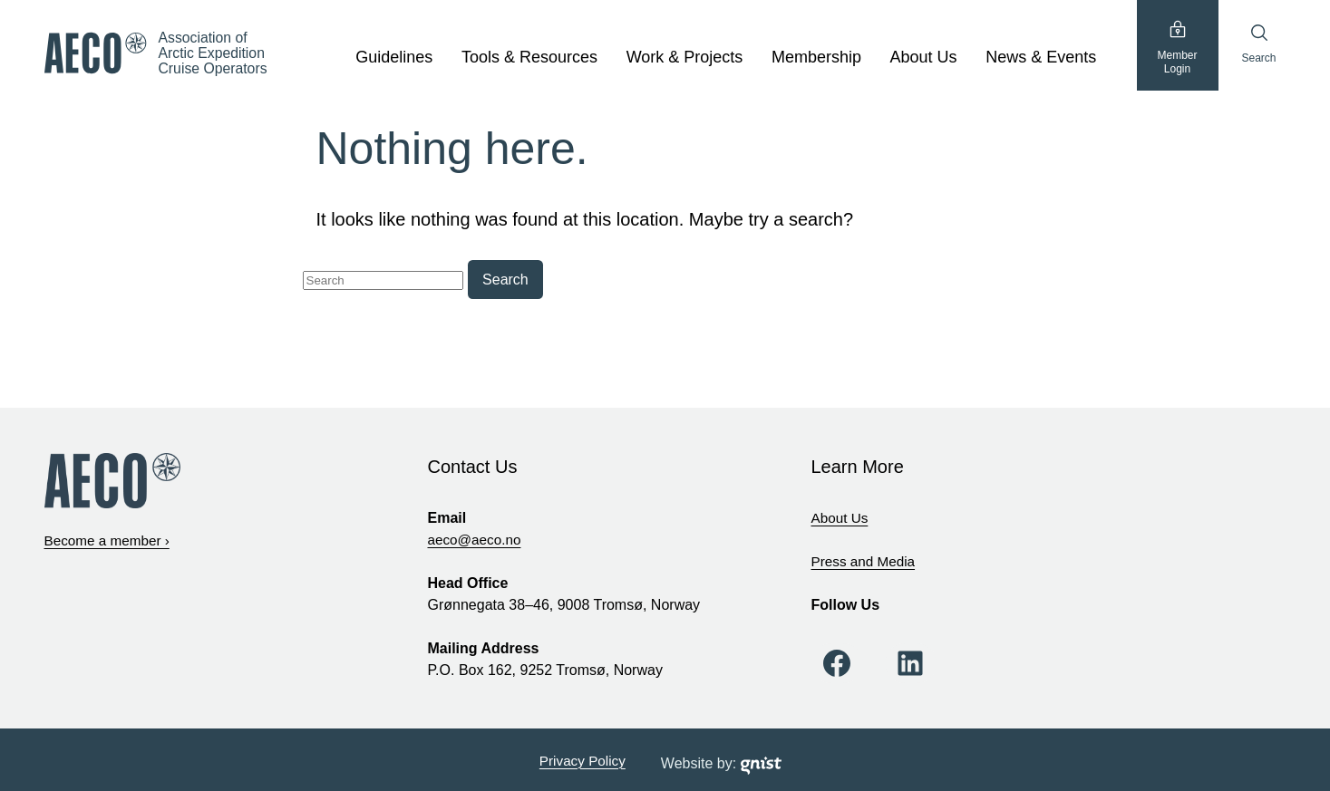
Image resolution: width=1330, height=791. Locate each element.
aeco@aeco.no (477, 538)
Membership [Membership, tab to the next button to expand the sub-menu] (816, 57)
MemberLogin (1177, 50)
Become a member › (110, 539)
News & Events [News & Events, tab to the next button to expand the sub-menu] (1040, 57)
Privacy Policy (583, 759)
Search (1258, 43)
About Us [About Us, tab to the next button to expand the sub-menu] (923, 57)
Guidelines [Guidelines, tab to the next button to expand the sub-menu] (393, 57)
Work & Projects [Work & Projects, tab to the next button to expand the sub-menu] (684, 57)
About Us (841, 517)
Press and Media (865, 560)
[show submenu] (442, 58)
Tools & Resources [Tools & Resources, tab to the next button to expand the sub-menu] (529, 57)
